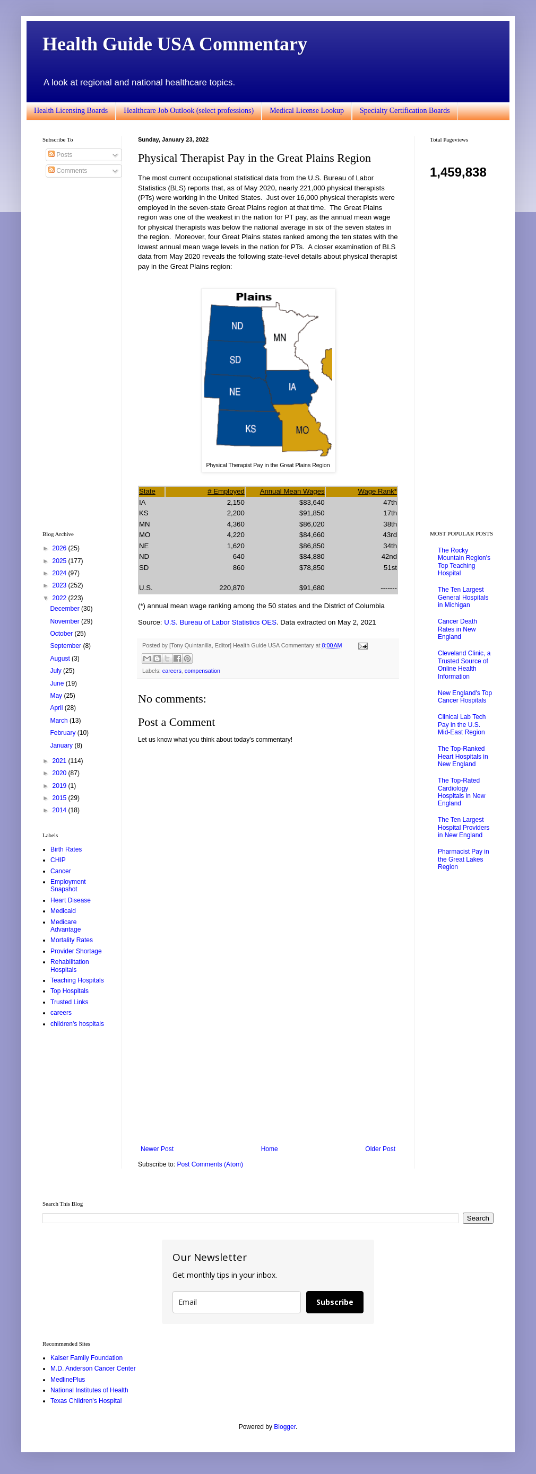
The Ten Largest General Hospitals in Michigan (463, 597)
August (61, 658)
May (57, 695)
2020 (60, 773)
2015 (60, 798)
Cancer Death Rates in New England (457, 629)
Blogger (285, 1427)
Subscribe (334, 1302)
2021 (60, 761)
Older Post (380, 1149)
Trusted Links (69, 1002)
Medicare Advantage (65, 925)
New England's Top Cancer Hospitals (465, 696)
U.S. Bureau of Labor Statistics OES (220, 622)
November (65, 621)
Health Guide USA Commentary (174, 44)
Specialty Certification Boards (405, 111)
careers (171, 671)
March (60, 720)
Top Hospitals (69, 991)
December (65, 608)
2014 (60, 810)
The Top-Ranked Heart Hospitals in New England (463, 756)
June (57, 683)
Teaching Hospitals (77, 980)
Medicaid (63, 911)
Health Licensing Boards (71, 111)
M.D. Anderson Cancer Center (93, 1368)
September (66, 646)
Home (269, 1149)
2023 (60, 585)
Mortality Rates (71, 940)
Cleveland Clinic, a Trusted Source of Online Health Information (464, 665)
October (62, 633)
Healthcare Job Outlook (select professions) (189, 111)
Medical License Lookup (307, 111)
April (57, 708)
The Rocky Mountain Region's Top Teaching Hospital (464, 562)
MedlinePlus (67, 1379)
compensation (202, 671)
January (62, 745)
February (63, 732)
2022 (60, 598)
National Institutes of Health (89, 1390)
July (56, 670)
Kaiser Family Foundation (86, 1358)
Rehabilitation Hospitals (69, 965)
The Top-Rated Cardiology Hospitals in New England (461, 792)
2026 (60, 548)
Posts (60, 155)
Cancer (60, 871)
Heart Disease (70, 900)
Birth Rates (66, 849)
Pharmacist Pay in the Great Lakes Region (463, 859)
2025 (60, 561)
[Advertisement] (268, 1058)
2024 (60, 573)
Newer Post (157, 1149)
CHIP (58, 860)
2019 (60, 785)
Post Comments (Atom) (210, 1164)
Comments (67, 170)
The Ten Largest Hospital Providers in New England (463, 827)
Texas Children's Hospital (86, 1401)
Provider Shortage (76, 951)
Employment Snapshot (68, 885)
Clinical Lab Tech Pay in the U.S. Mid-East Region (462, 724)
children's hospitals (77, 1024)
